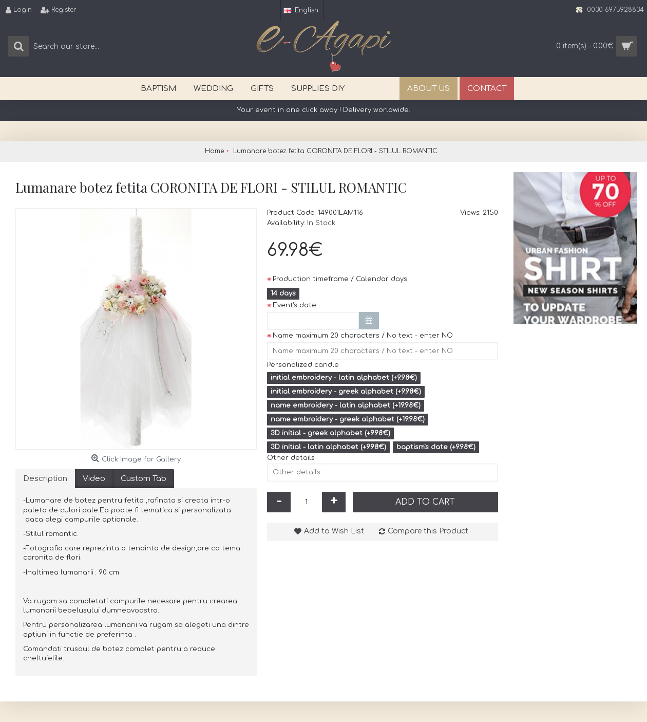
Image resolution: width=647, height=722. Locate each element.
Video (94, 478)
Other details (291, 457)
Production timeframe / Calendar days (340, 279)
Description (45, 478)
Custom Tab (143, 478)
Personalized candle (303, 364)
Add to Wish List (334, 531)
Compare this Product (428, 531)
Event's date (294, 305)
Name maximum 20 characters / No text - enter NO (363, 335)
